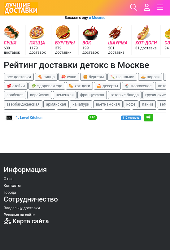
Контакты (12, 186)
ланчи (147, 104)
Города (10, 192)
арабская (15, 95)
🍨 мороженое (137, 86)
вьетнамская (108, 104)
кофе (131, 104)
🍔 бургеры (93, 77)
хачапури (80, 104)
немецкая (65, 95)
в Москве (97, 18)
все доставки (19, 77)
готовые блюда (125, 95)
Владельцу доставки (22, 208)
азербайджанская (23, 104)
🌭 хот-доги (79, 86)
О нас (8, 179)
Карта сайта (26, 221)
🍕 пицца (45, 77)
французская (92, 95)
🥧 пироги (150, 77)
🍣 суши (68, 77)
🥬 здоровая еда (46, 86)
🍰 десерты (107, 86)
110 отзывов (131, 117)
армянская (56, 104)
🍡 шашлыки (122, 77)
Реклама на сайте (19, 215)
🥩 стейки (16, 86)
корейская (39, 95)
